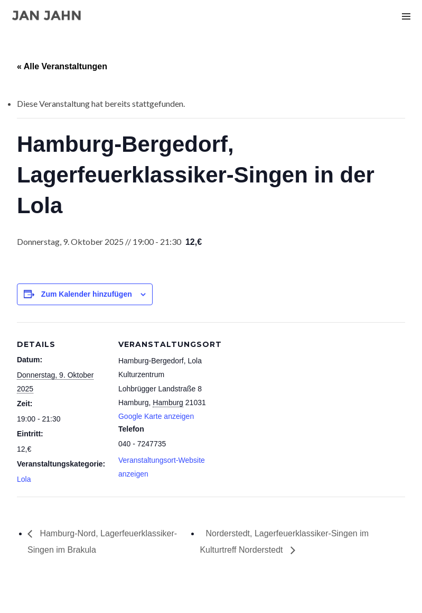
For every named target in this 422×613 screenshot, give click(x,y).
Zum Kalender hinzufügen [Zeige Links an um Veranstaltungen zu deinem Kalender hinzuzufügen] (86, 294)
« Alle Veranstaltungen (62, 66)
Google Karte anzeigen (156, 416)
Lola (24, 479)
